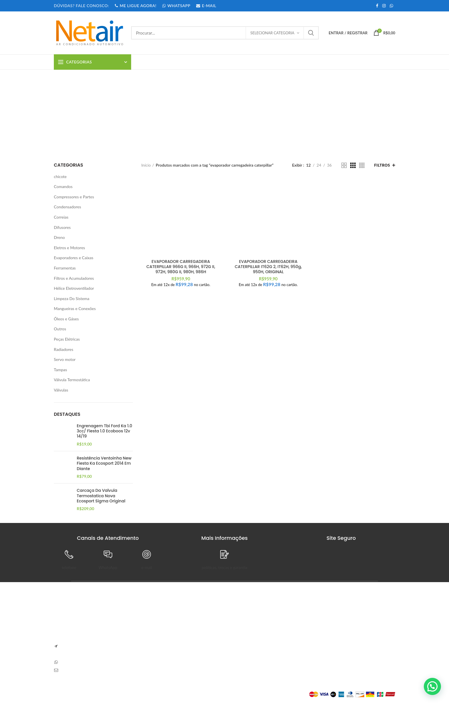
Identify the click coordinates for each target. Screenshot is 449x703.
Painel (292, 620)
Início (146, 165)
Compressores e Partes (74, 196)
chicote (60, 176)
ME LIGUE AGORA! (135, 5)
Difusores (62, 227)
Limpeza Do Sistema (71, 298)
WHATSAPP (176, 5)
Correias (61, 217)
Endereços (296, 649)
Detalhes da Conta (303, 639)
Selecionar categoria (272, 33)
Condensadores (67, 206)
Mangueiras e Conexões (75, 308)
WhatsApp (108, 567)
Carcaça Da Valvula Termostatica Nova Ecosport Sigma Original (101, 496)
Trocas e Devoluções (247, 629)
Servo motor (65, 359)
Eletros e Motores (69, 247)
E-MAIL (206, 5)
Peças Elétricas (67, 339)
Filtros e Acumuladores (74, 278)
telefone (69, 567)
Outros (60, 328)
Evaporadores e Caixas (73, 257)
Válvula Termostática (72, 379)
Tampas (60, 369)
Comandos (63, 186)
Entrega (235, 639)
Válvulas (61, 390)
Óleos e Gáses (66, 318)
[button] (432, 686)
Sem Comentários (183, 634)
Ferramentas (65, 267)
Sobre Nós (238, 620)
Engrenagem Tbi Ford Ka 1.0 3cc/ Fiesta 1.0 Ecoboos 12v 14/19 (104, 431)
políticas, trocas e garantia (224, 567)
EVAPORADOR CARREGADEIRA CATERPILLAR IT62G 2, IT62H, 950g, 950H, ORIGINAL (268, 267)
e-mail (146, 567)
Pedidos (294, 629)
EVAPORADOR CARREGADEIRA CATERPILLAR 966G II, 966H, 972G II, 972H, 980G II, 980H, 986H (180, 267)
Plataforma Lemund (71, 694)
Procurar (311, 32)
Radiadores (63, 349)
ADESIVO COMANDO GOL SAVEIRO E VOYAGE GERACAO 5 (176, 622)
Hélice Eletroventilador (74, 288)
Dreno (59, 237)
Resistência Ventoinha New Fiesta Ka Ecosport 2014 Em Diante (104, 463)
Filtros (382, 165)
